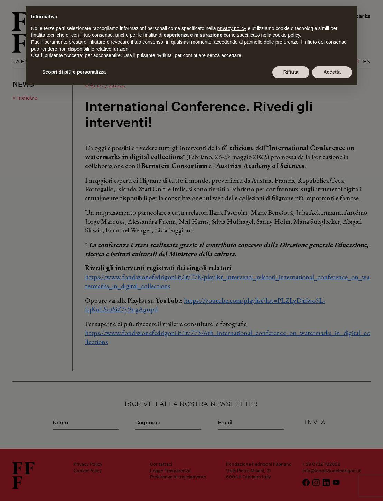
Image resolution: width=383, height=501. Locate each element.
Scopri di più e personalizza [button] (74, 72)
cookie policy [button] (286, 35)
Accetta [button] (332, 72)
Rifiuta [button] (291, 72)
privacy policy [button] (231, 28)
